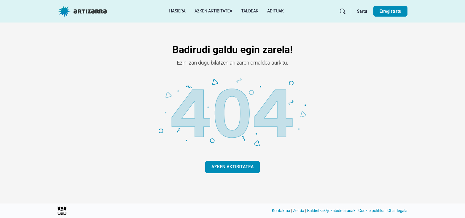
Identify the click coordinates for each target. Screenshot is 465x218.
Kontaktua (281, 210)
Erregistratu (390, 11)
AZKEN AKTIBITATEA (232, 166)
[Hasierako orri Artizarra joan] (82, 11)
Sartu (362, 11)
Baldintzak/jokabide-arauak (331, 210)
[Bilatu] (342, 11)
